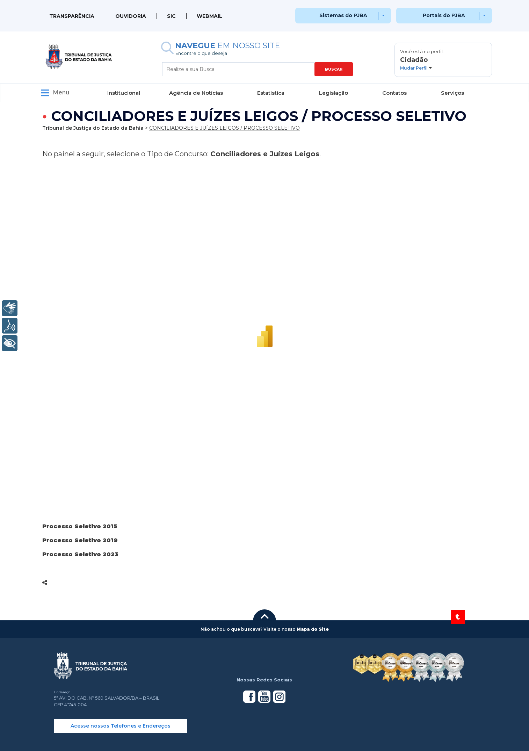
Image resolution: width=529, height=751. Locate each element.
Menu (61, 92)
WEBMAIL (209, 16)
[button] (443, 60)
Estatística (270, 93)
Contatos (394, 93)
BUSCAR (333, 69)
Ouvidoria (130, 16)
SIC (171, 16)
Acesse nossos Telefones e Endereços (121, 726)
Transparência (71, 16)
